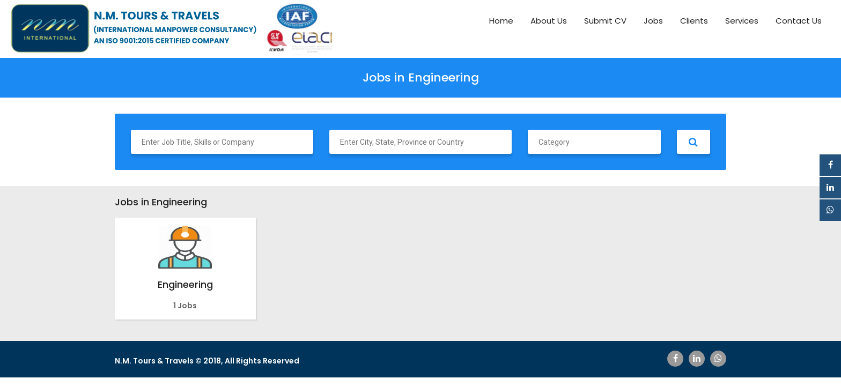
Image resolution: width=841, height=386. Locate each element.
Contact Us (799, 20)
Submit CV (605, 20)
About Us (548, 20)
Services (741, 20)
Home (501, 20)
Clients (694, 20)
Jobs (653, 20)
